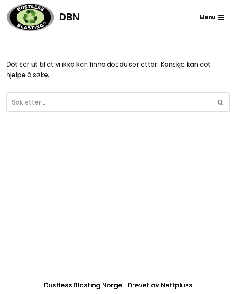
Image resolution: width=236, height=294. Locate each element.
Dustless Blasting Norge (83, 285)
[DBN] (43, 17)
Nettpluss (176, 285)
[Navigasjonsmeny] (211, 17)
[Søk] (109, 102)
